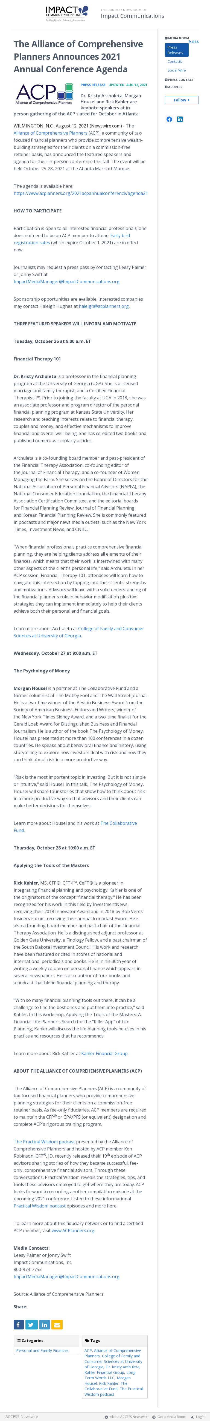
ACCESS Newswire (21, 1416)
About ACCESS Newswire (129, 1416)
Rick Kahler (108, 1383)
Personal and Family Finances (42, 1350)
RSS (194, 42)
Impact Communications (132, 15)
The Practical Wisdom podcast (44, 1142)
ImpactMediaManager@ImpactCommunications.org (66, 281)
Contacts (175, 61)
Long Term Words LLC (109, 1375)
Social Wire (177, 70)
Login (200, 1416)
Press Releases (175, 50)
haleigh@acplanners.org (104, 306)
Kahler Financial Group (104, 1053)
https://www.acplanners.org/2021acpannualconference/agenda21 (81, 193)
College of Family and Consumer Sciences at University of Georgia (113, 1361)
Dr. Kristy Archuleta (122, 1366)
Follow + (182, 100)
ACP (88, 1350)
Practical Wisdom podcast (40, 1206)
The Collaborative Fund (105, 1386)
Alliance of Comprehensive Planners (51, 133)
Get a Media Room (172, 1416)
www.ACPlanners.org (73, 1230)
